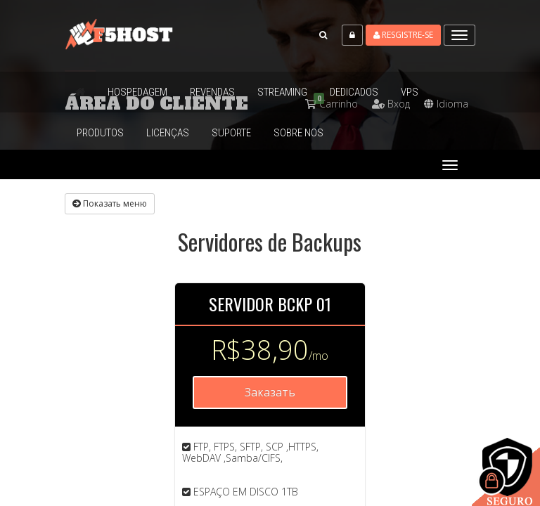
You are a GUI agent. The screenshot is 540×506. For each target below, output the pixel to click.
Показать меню (109, 203)
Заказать (270, 392)
